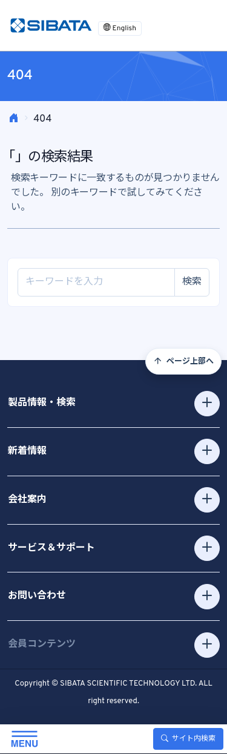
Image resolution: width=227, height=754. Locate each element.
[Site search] (96, 282)
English (120, 28)
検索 (192, 282)
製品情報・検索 (42, 403)
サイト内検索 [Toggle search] (188, 739)
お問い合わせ (37, 596)
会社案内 (27, 500)
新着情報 (27, 451)
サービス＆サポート (51, 548)
